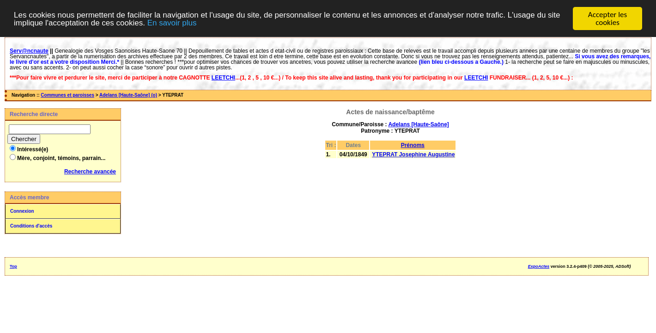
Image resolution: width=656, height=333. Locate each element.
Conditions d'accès (31, 225)
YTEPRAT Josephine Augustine (413, 154)
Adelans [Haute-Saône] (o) (128, 95)
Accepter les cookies (607, 18)
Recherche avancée (90, 171)
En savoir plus (172, 22)
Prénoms (413, 145)
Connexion (22, 211)
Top (13, 266)
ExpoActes (539, 266)
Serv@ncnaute (29, 51)
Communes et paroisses (67, 95)
